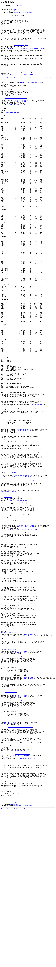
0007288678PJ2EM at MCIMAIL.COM (26, 907)
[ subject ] (25, 12)
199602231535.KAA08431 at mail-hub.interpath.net (22, 122)
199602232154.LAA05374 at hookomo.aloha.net (20, 869)
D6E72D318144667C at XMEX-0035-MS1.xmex (30, 95)
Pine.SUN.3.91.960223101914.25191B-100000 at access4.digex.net (26, 55)
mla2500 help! (14, 10)
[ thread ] (20, 12)
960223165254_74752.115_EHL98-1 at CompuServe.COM (22, 632)
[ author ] (30, 12)
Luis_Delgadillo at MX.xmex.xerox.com (16, 114)
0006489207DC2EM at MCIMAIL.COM (26, 517)
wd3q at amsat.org (29, 86)
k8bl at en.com (8, 592)
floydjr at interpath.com (12, 132)
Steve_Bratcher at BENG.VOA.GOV (23, 567)
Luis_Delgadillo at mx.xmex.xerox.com (14, 90)
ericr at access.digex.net (21, 49)
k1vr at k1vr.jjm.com (21, 779)
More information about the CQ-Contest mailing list (13, 965)
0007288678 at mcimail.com (22, 902)
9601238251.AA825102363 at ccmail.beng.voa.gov (21, 573)
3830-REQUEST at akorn (37, 482)
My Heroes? (16, 9)
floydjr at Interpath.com (21, 117)
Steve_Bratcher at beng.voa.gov (9, 586)
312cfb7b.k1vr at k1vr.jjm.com (16, 784)
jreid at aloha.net (9, 864)
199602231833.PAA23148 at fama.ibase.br (19, 764)
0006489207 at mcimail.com (24, 512)
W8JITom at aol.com (17, 5)
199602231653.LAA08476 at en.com (17, 597)
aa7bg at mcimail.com (6, 953)
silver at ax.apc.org (29, 758)
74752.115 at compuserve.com (26, 627)
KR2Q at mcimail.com (11, 563)
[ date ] (16, 12)
